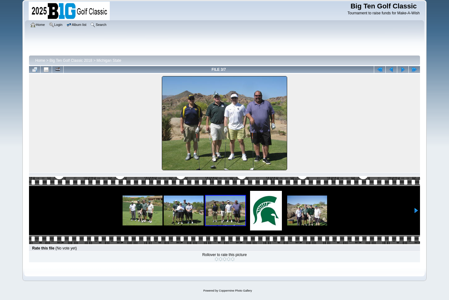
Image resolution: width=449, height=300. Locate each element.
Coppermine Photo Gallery (235, 290)
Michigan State (109, 60)
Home (40, 60)
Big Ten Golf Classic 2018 (71, 60)
